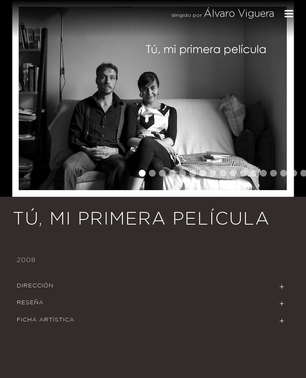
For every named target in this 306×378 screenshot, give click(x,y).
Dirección (35, 286)
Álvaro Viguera (239, 14)
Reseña (30, 303)
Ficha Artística (46, 320)
